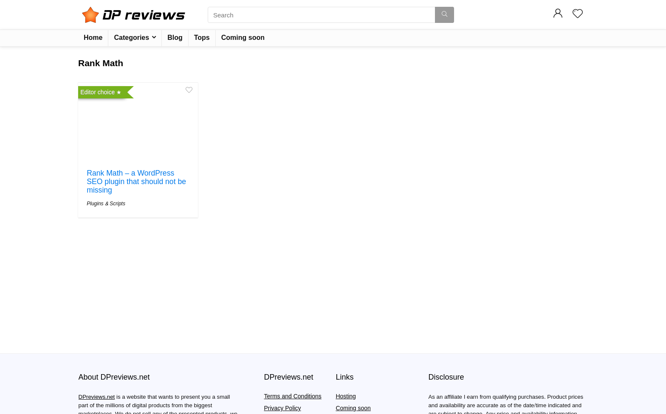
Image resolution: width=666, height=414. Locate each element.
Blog (175, 37)
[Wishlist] (578, 15)
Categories (131, 37)
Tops (202, 37)
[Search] (444, 15)
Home (93, 37)
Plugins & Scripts (106, 203)
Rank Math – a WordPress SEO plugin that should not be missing (136, 182)
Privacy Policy (282, 408)
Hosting (346, 396)
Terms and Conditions (292, 396)
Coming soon (243, 37)
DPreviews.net (97, 397)
